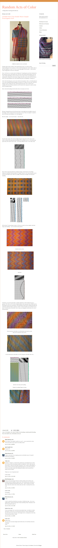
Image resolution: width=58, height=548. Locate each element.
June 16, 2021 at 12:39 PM (10, 515)
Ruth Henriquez (8, 479)
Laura (6, 518)
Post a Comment (7, 528)
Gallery (40, 27)
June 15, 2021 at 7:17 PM (10, 494)
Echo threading (22, 432)
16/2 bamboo (7, 432)
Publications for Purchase (44, 23)
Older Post (34, 534)
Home (20, 534)
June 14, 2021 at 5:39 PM (10, 458)
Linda (6, 460)
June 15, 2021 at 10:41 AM (10, 476)
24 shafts (17, 432)
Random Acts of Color (19, 7)
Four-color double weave (7, 433)
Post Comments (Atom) (22, 537)
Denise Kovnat (8, 453)
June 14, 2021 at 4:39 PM (10, 450)
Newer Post (5, 534)
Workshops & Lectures (43, 21)
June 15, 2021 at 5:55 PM (10, 487)
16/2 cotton (13, 432)
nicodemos (31, 545)
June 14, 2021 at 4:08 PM (10, 444)
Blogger (40, 545)
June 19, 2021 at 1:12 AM (10, 526)
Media (40, 32)
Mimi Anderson (8, 439)
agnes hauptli (7, 447)
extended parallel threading (30, 432)
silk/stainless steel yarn (16, 433)
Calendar (41, 25)
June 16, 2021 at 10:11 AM (10, 505)
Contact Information (43, 29)
